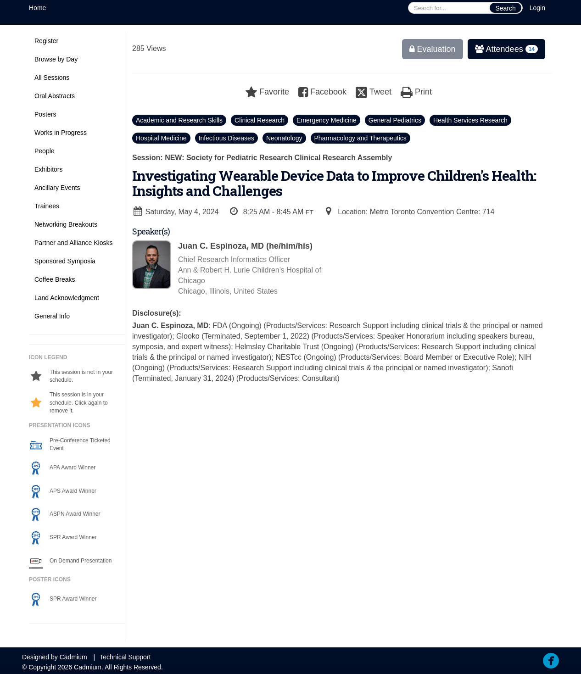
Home (37, 7)
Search (505, 8)
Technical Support (125, 657)
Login (537, 7)
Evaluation (432, 49)
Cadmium (73, 657)
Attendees (503, 49)
